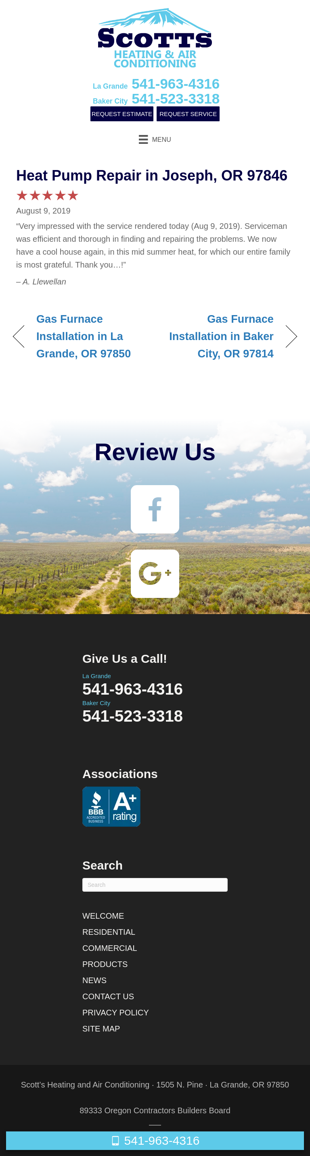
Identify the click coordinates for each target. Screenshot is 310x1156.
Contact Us (108, 996)
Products (105, 964)
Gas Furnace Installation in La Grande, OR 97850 (83, 336)
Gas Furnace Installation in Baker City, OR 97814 (218, 336)
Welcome (103, 915)
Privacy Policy (115, 1012)
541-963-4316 (156, 83)
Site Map (101, 1028)
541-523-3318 (156, 98)
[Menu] (155, 139)
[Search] (155, 885)
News (94, 980)
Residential (108, 932)
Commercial (109, 948)
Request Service (188, 113)
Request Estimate (122, 113)
